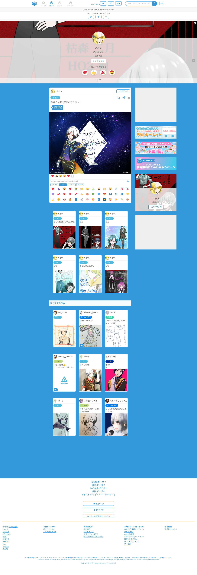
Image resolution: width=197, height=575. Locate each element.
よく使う (54, 185)
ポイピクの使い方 (49, 531)
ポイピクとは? (48, 529)
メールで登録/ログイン (98, 516)
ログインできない (130, 539)
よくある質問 (129, 534)
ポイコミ (127, 544)
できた (55, 97)
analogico (103, 563)
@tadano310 (99, 52)
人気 (63, 185)
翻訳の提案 (13, 526)
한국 (4, 536)
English (5, 529)
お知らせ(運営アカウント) (134, 529)
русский (6, 546)
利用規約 (87, 529)
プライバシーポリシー (92, 534)
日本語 (5, 549)
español (6, 531)
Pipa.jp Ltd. (112, 563)
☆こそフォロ (98, 61)
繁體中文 (6, 541)
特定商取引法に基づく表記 (93, 536)
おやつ (71, 185)
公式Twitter (128, 531)
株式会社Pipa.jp (171, 529)
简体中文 (6, 539)
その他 (80, 185)
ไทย (4, 544)
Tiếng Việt (6, 534)
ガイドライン (89, 531)
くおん (98, 48)
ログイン (98, 503)
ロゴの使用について (131, 541)
